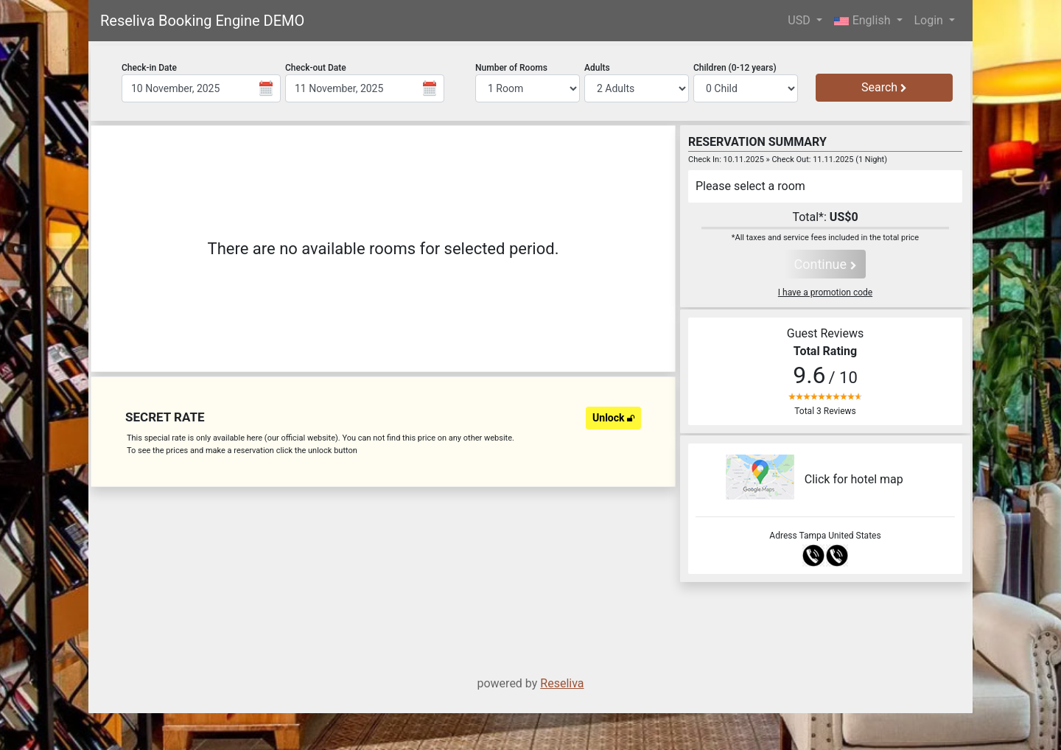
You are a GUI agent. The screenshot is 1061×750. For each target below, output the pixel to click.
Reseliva (562, 683)
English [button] (864, 20)
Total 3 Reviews (824, 411)
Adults (597, 68)
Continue (825, 264)
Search (884, 87)
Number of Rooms (511, 68)
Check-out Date (315, 68)
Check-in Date (149, 68)
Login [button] (930, 20)
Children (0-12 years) (735, 68)
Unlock (613, 418)
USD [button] (800, 20)
